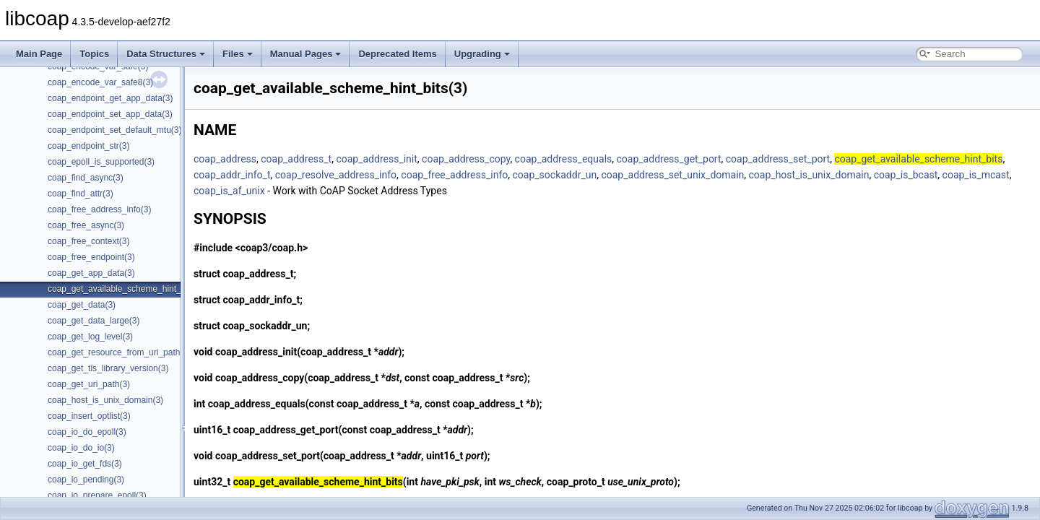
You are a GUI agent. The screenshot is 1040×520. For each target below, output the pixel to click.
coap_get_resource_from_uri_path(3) (119, 352)
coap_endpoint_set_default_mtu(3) (114, 130)
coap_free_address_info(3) (99, 209)
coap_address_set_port (778, 159)
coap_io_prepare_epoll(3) (97, 495)
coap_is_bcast (906, 175)
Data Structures (165, 53)
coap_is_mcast (976, 175)
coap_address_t (296, 159)
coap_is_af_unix (229, 190)
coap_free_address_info (454, 175)
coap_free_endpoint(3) (91, 257)
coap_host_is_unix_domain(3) (105, 400)
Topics (94, 53)
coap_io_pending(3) (86, 479)
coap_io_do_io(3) (81, 448)
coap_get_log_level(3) (90, 337)
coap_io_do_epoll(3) (87, 432)
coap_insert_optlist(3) (89, 416)
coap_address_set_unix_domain (672, 175)
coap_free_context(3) (88, 241)
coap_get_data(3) (82, 305)
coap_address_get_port (669, 159)
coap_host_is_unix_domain (809, 175)
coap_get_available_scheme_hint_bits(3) (126, 289)
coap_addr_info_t (232, 175)
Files (237, 53)
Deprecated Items (397, 53)
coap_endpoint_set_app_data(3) (110, 114)
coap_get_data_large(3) (93, 321)
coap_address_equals (563, 159)
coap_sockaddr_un (555, 175)
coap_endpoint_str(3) (88, 146)
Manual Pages (306, 53)
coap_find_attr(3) (80, 193)
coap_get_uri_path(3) (89, 384)
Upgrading (482, 53)
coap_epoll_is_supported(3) (101, 162)
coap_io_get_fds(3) (85, 464)
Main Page (39, 53)
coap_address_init (376, 159)
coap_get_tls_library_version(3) (108, 368)
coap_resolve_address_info (335, 175)
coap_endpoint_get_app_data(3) (110, 98)
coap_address (225, 159)
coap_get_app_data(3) (91, 273)
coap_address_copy (466, 159)
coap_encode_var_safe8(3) (100, 82)
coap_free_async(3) (86, 225)
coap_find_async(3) (86, 178)
